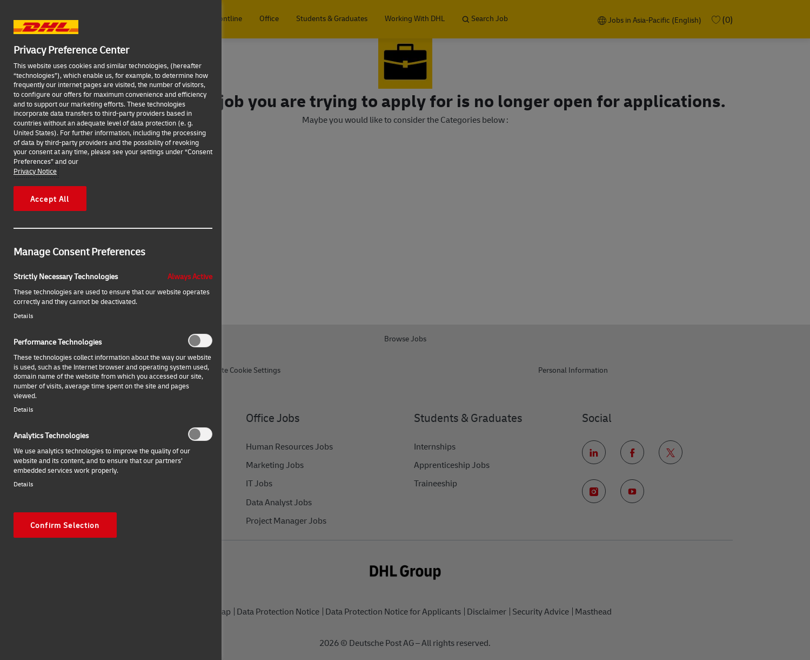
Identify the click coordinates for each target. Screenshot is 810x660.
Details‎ (23, 315)
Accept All (50, 198)
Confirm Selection (65, 524)
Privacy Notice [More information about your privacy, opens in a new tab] (35, 171)
